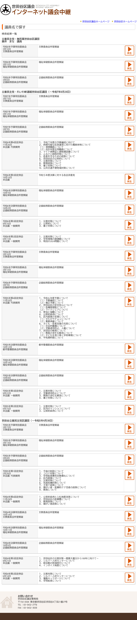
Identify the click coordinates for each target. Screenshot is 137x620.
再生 (129, 53)
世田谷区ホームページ (125, 21)
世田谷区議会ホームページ (96, 21)
